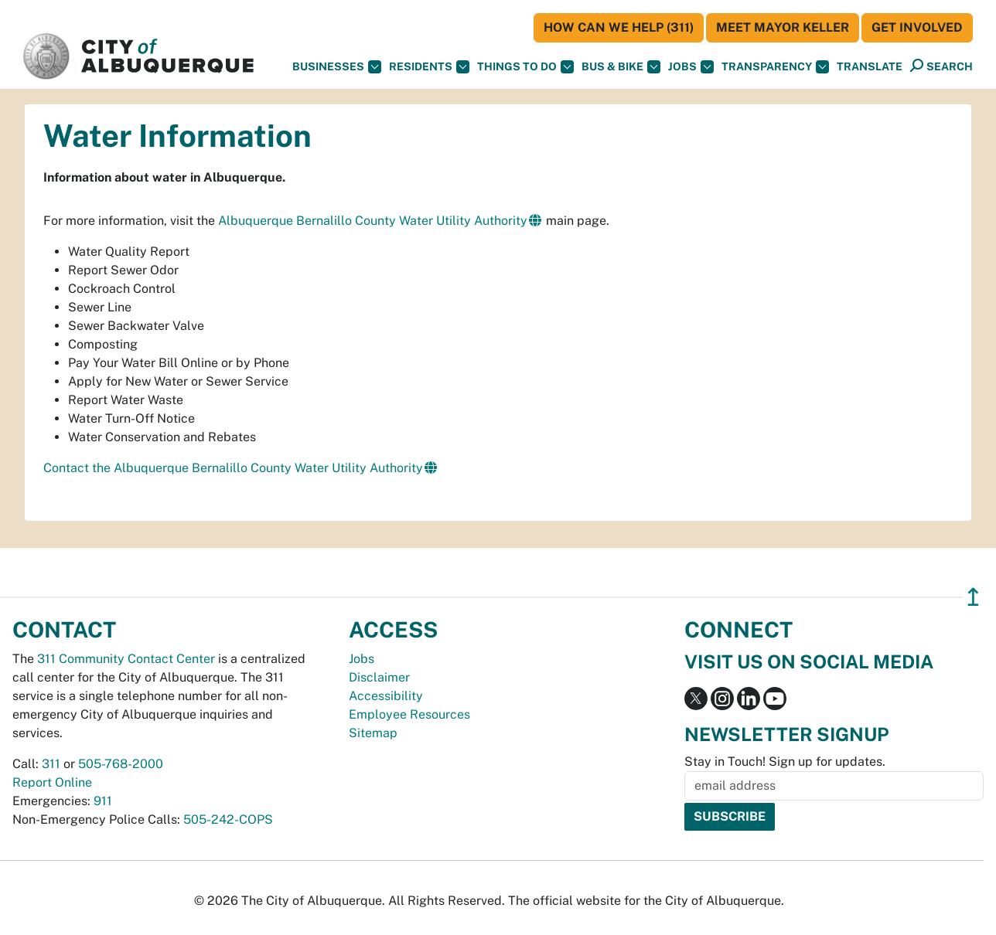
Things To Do (525, 66)
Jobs (691, 66)
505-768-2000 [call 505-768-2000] (120, 763)
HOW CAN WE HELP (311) (619, 27)
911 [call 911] (103, 801)
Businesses (336, 66)
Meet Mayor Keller (782, 27)
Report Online (52, 782)
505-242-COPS (228, 819)
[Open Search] (941, 66)
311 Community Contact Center (126, 658)
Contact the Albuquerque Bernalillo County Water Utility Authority (233, 468)
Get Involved (917, 27)
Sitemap (373, 733)
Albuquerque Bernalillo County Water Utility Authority (372, 220)
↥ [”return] (973, 597)
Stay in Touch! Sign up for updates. (784, 761)
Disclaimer (379, 677)
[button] (869, 67)
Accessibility (386, 695)
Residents (429, 66)
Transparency (775, 66)
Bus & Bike (621, 66)
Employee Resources (409, 714)
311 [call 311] (51, 763)
